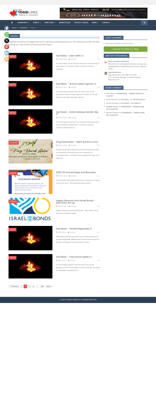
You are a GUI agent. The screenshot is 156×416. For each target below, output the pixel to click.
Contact (106, 23)
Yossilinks (23, 28)
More (94, 23)
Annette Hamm (112, 106)
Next (49, 286)
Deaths (12, 56)
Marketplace (65, 23)
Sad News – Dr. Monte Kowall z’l (133, 99)
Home (14, 28)
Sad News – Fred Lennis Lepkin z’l (74, 256)
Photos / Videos (81, 23)
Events (36, 23)
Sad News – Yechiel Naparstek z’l (74, 228)
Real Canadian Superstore (118, 61)
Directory (49, 23)
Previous (14, 286)
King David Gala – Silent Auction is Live (77, 141)
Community (22, 23)
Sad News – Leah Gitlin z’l (69, 55)
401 (42, 286)
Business (13, 173)
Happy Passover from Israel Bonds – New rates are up (75, 201)
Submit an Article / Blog (125, 49)
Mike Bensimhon (114, 72)
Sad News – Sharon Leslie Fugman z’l (76, 83)
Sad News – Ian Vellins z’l (131, 103)
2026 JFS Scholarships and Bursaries (76, 172)
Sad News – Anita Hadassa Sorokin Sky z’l (77, 113)
